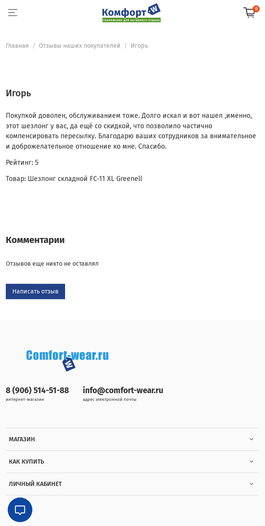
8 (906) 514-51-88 (37, 390)
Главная (17, 45)
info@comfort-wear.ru (123, 390)
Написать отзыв (35, 291)
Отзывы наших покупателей (80, 45)
